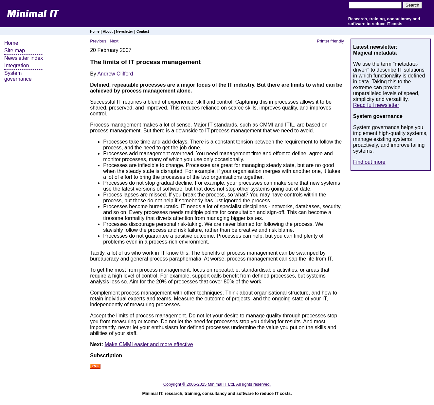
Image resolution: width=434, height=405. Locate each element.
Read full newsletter (376, 105)
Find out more (369, 162)
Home (94, 31)
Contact (142, 31)
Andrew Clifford (115, 73)
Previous (98, 41)
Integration (16, 65)
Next (114, 41)
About (108, 31)
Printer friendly (330, 41)
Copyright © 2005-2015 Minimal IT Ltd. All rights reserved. (217, 384)
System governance (18, 76)
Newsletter (124, 31)
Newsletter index (23, 58)
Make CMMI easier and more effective (149, 344)
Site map (14, 50)
